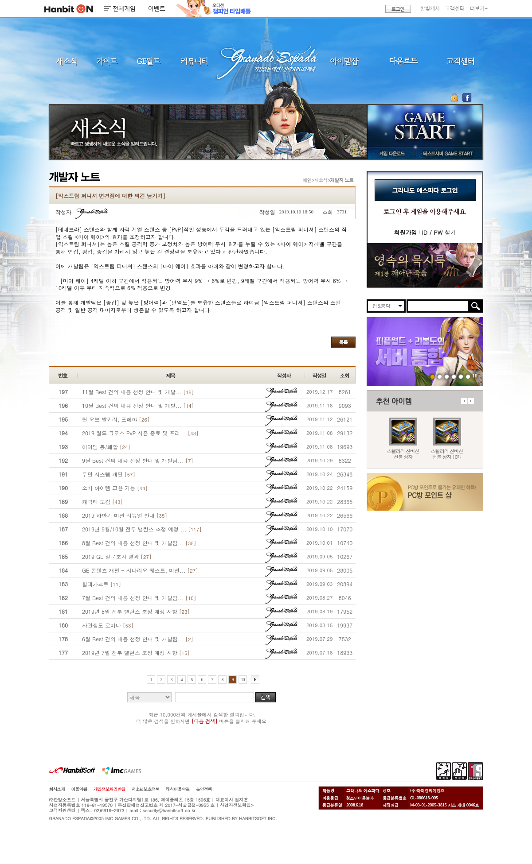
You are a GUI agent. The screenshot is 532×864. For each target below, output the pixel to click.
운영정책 (204, 789)
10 (243, 679)
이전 (464, 401)
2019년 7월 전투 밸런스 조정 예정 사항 (136, 652)
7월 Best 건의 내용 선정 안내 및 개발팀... (139, 597)
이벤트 (156, 8)
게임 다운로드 (390, 153)
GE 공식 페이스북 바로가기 (466, 97)
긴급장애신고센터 (468, 376)
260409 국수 (453, 376)
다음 (470, 401)
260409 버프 (446, 376)
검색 (265, 697)
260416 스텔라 (439, 376)
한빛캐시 (430, 9)
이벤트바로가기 (425, 265)
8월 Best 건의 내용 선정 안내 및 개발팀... (139, 542)
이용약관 (79, 789)
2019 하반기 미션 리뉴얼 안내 (124, 515)
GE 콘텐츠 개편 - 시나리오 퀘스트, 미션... (140, 570)
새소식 (66, 61)
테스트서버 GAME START (447, 153)
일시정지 (474, 376)
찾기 (439, 232)
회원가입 (405, 232)
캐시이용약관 (178, 789)
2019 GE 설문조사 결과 (116, 556)
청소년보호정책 (146, 789)
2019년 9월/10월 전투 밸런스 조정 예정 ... (142, 529)
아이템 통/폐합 (106, 446)
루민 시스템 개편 (108, 474)
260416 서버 (432, 376)
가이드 (107, 61)
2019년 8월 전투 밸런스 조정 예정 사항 (136, 611)
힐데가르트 (101, 584)
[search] (438, 306)
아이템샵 (343, 61)
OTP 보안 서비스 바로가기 (455, 97)
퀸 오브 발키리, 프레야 (115, 419)
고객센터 (455, 9)
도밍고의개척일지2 (461, 376)
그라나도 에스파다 (266, 61)
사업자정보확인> (237, 805)
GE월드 (148, 61)
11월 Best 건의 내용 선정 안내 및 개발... (138, 391)
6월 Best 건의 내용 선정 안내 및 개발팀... (137, 639)
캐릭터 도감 (102, 501)
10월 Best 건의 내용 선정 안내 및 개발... (138, 405)
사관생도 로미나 (107, 625)
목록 (343, 342)
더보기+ (479, 9)
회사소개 (57, 789)
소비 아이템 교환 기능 (115, 488)
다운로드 (403, 61)
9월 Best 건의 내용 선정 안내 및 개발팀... (137, 460)
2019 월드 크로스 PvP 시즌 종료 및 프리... (140, 433)
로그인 (398, 9)
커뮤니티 (193, 61)
